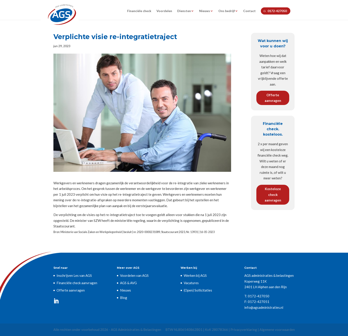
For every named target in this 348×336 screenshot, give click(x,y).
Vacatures (191, 283)
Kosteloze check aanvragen (273, 194)
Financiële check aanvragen (77, 283)
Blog (123, 298)
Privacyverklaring (243, 330)
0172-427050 (277, 11)
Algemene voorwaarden (277, 330)
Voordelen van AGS (134, 275)
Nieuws (204, 11)
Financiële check (139, 11)
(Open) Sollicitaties (198, 290)
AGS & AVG (128, 283)
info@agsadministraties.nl (263, 307)
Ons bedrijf (226, 11)
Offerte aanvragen (273, 98)
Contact (249, 11)
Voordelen (164, 11)
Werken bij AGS (195, 275)
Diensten (184, 11)
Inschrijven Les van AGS (74, 275)
